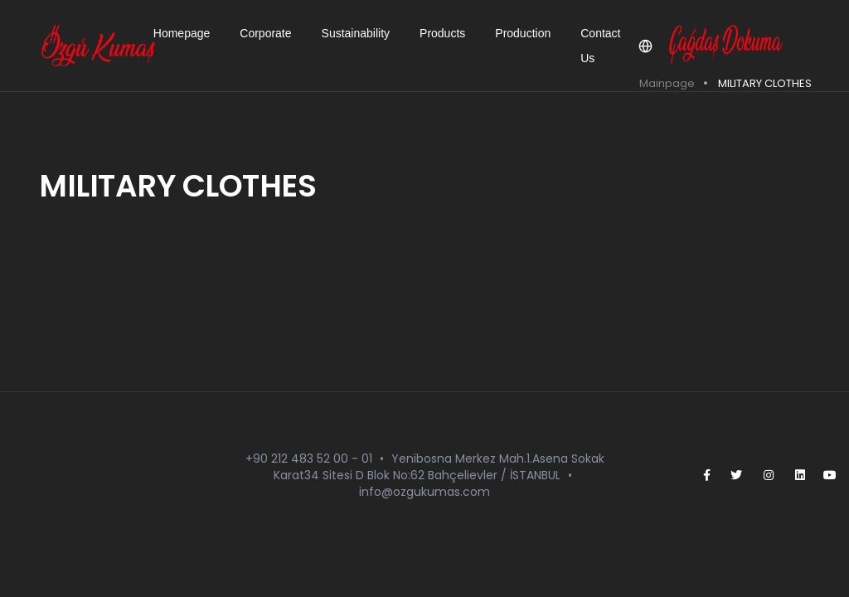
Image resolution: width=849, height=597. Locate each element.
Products (442, 33)
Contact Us (600, 46)
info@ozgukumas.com (424, 491)
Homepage (182, 33)
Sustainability (356, 33)
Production (523, 33)
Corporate (265, 33)
